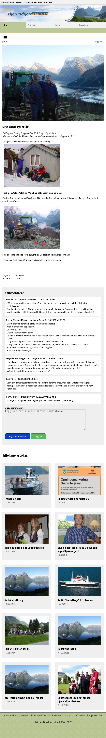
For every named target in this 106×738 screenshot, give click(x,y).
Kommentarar (14, 292)
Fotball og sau (13, 503)
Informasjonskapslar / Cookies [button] (68, 719)
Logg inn (98, 41)
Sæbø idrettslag (14, 604)
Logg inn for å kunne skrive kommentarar (46, 421)
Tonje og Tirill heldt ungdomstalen (24, 551)
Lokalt (27, 2)
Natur (57, 25)
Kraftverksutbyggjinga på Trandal (24, 702)
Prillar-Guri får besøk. (17, 653)
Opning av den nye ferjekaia (73, 503)
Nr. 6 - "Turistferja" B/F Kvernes (75, 604)
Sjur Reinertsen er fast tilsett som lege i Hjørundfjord (78, 553)
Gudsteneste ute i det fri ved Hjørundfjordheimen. (74, 703)
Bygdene (83, 25)
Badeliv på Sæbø (67, 653)
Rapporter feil (94, 719)
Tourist (31, 25)
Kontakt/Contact (40, 719)
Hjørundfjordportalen (11, 2)
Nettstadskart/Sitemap (16, 719)
